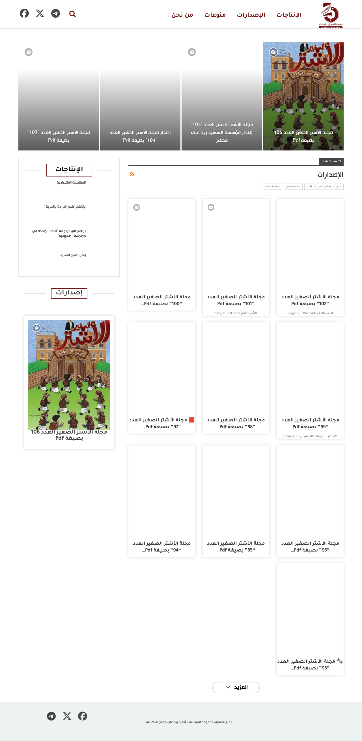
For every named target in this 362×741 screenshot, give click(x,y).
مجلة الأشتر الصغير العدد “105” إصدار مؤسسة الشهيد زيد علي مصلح (222, 132)
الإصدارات (251, 15)
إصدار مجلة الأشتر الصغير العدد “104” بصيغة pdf (140, 136)
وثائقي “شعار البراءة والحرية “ (65, 207)
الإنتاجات (289, 15)
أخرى (339, 186)
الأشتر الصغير (324, 186)
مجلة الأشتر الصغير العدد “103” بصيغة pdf (58, 136)
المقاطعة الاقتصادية (71, 183)
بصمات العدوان (293, 186)
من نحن (182, 15)
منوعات (215, 15)
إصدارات (69, 293)
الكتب (309, 186)
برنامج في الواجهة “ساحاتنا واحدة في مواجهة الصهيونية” (59, 233)
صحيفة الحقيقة (272, 186)
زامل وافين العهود (72, 255)
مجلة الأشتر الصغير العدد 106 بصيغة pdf (303, 136)
